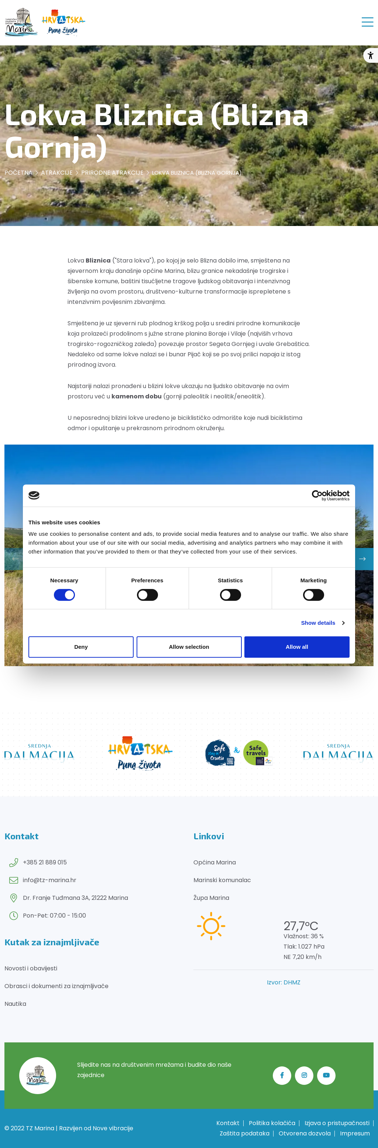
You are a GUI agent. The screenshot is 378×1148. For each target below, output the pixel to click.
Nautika (15, 1004)
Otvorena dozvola (305, 1134)
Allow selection (189, 647)
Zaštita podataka (244, 1134)
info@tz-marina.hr (49, 880)
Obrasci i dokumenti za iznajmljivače (56, 986)
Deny (81, 647)
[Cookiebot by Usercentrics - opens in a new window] (317, 495)
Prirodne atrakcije (112, 172)
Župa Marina (211, 898)
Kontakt (228, 1123)
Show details (318, 623)
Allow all (297, 647)
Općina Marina (214, 862)
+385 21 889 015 (45, 862)
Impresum (355, 1134)
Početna (18, 172)
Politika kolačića (272, 1123)
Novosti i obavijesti (30, 968)
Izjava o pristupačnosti (337, 1123)
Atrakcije (57, 172)
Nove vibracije (113, 1128)
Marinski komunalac (222, 880)
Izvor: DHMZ (283, 982)
